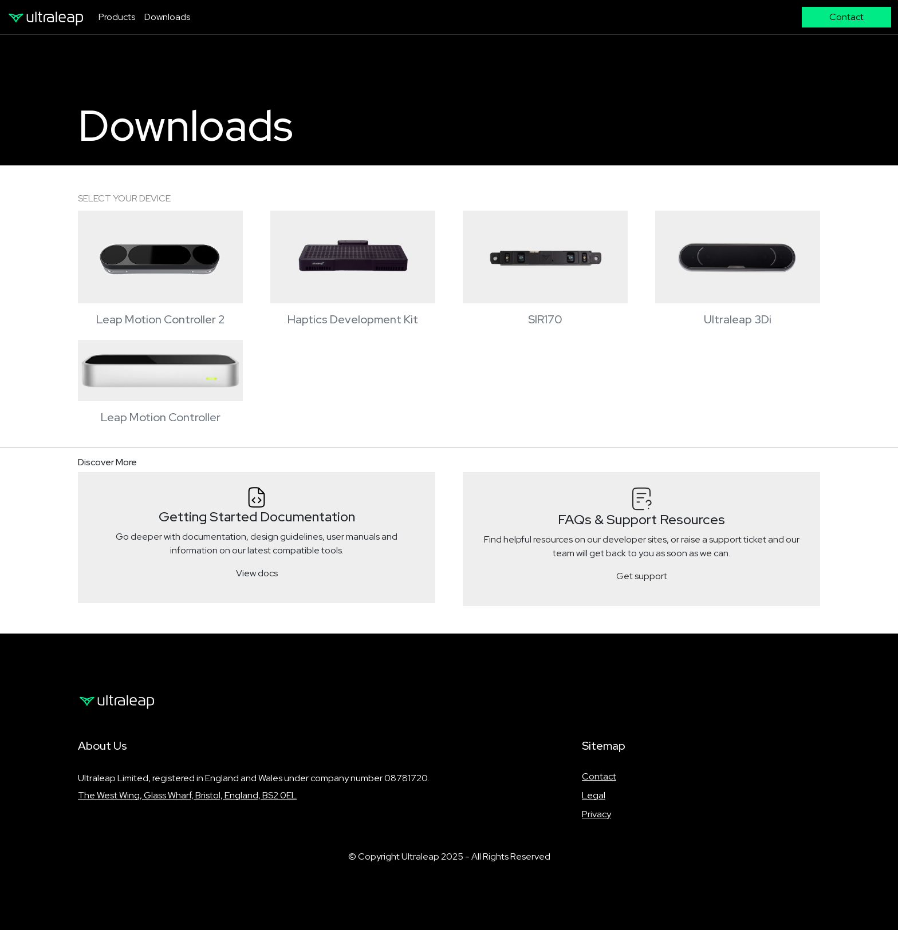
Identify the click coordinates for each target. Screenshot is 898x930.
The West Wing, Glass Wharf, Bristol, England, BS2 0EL (187, 795)
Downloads (167, 17)
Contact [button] (846, 17)
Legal (593, 795)
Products (117, 17)
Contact (599, 776)
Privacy (596, 814)
